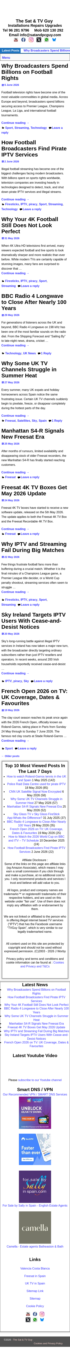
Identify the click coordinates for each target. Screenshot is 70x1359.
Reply (46, 353)
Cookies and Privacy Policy (48, 1343)
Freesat (10, 420)
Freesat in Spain (35, 1276)
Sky (34, 420)
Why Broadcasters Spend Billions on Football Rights (34, 72)
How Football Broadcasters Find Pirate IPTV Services (34, 148)
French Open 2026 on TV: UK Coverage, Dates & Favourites (34, 697)
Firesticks (12, 204)
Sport (9, 127)
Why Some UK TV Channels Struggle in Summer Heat (29, 369)
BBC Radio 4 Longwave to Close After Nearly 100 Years (34, 302)
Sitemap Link (35, 1291)
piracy (33, 204)
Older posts (10, 756)
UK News (29, 353)
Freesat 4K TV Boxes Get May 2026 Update (34, 490)
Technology (38, 127)
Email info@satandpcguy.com (35, 35)
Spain (43, 420)
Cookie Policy (35, 1306)
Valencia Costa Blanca (35, 1268)
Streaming (22, 127)
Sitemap (35, 1298)
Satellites (23, 420)
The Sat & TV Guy (22, 1339)
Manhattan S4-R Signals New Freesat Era (32, 434)
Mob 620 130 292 (48, 30)
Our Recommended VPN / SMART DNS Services (35, 1094)
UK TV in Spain (35, 1283)
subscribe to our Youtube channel (40, 1080)
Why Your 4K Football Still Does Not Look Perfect (29, 225)
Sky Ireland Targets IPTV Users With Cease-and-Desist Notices (33, 621)
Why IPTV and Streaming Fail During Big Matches (34, 547)
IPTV (24, 204)
